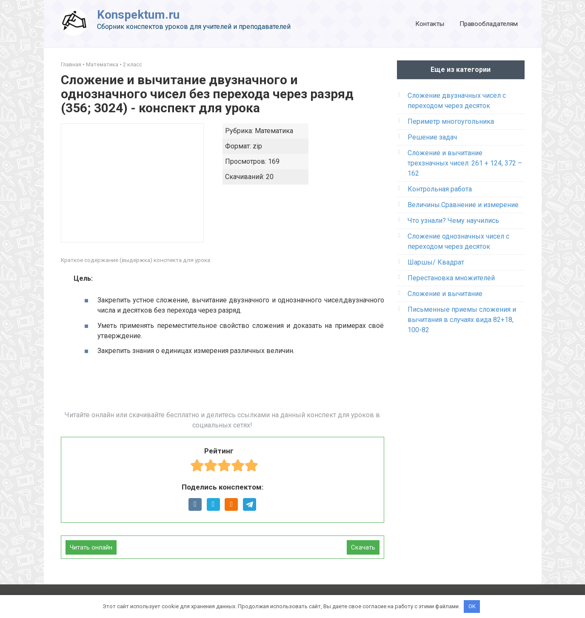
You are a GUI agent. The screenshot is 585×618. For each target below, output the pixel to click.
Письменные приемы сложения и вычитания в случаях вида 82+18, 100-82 (462, 319)
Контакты (429, 24)
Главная (71, 64)
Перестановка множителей (451, 278)
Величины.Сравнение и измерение (463, 205)
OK (472, 606)
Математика (102, 64)
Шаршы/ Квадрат (436, 262)
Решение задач (432, 137)
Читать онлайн (91, 547)
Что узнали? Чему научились (453, 220)
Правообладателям (488, 24)
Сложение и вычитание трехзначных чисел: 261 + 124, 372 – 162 (465, 163)
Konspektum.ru (138, 15)
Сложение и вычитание (445, 294)
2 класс (132, 64)
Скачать (363, 547)
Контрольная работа (440, 189)
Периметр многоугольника (451, 121)
